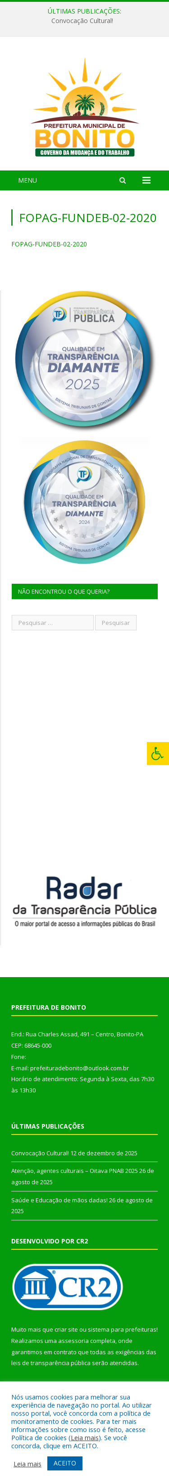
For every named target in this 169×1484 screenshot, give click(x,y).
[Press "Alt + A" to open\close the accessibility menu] (158, 753)
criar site (66, 1329)
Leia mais (85, 1437)
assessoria (73, 1341)
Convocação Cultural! (82, 21)
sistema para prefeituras (122, 1329)
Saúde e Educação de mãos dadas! (59, 1200)
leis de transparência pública (51, 1363)
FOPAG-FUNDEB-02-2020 (49, 244)
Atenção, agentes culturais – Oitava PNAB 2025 (74, 1171)
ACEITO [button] (65, 1463)
